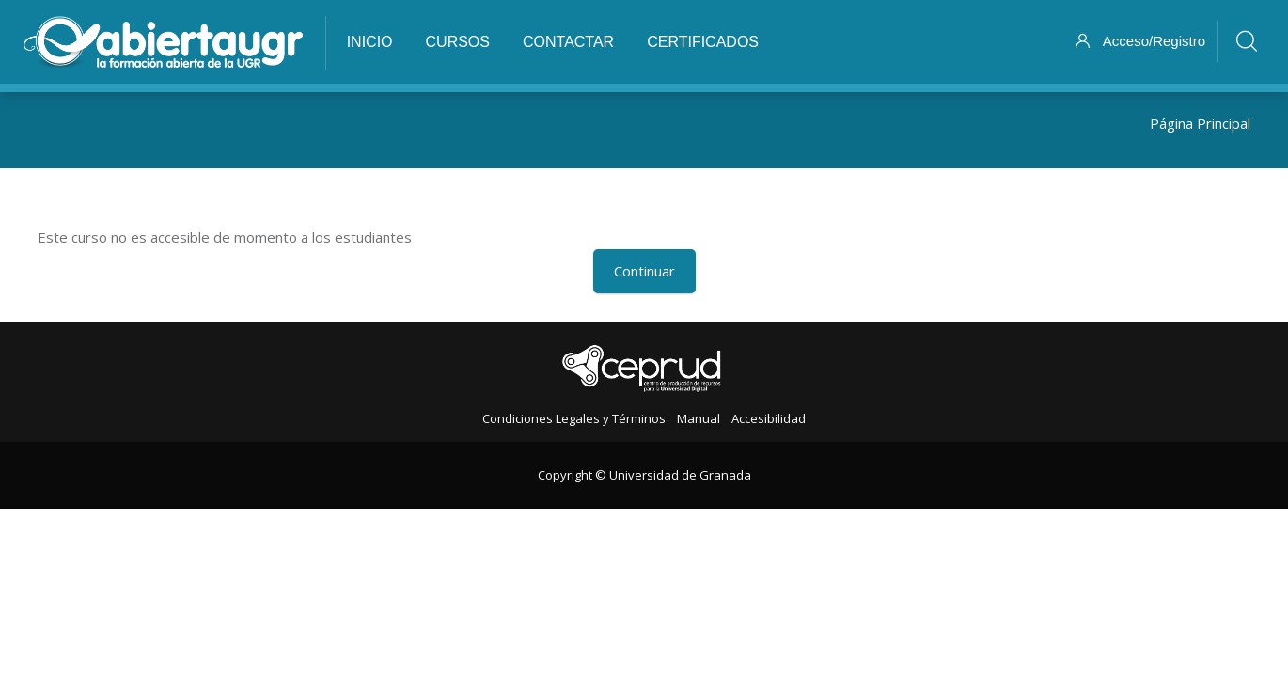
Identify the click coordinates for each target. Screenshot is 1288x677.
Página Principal (1200, 123)
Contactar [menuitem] (568, 42)
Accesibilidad (768, 418)
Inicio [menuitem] (370, 42)
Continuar (644, 270)
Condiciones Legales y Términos (574, 418)
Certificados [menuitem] (703, 42)
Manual (698, 418)
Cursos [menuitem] (458, 42)
